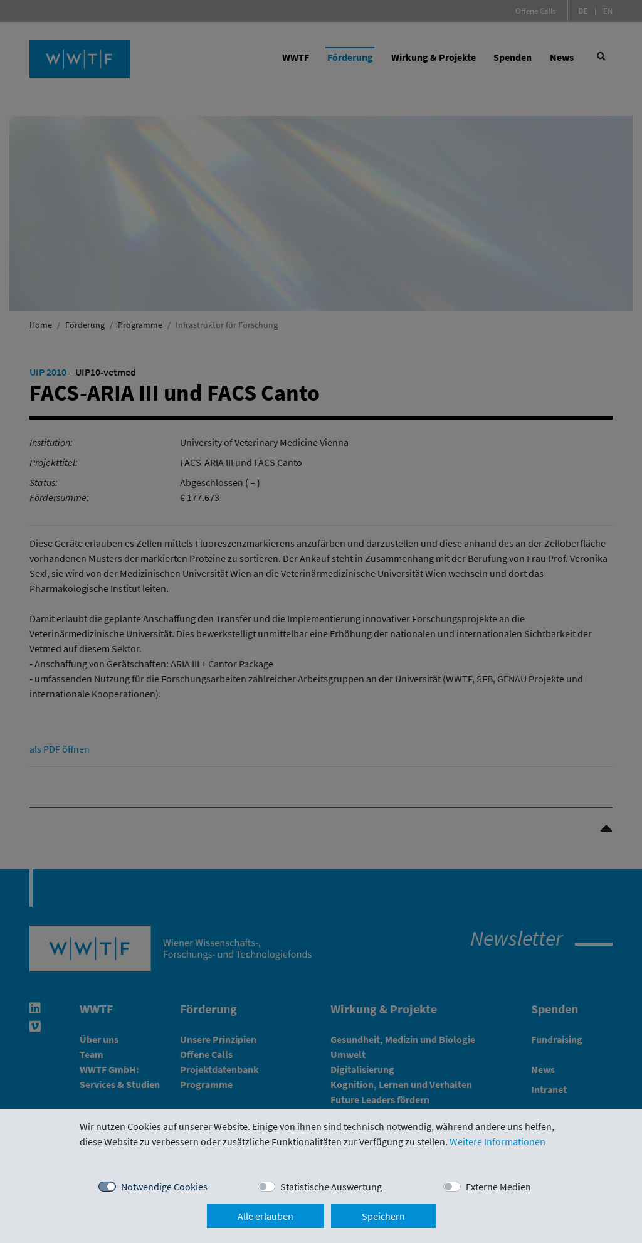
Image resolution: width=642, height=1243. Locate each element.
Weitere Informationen (497, 1141)
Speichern (383, 1216)
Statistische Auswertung (331, 1186)
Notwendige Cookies (164, 1186)
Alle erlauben (265, 1216)
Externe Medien (498, 1186)
